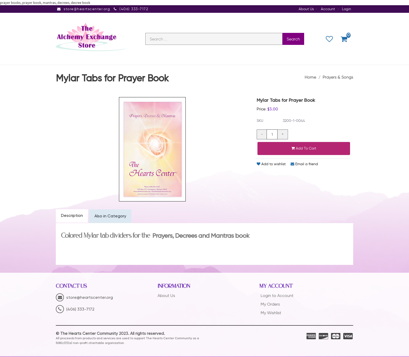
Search (293, 39)
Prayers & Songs (338, 77)
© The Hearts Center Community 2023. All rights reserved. (110, 334)
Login (346, 9)
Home (310, 77)
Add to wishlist (271, 165)
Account (328, 9)
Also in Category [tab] (111, 217)
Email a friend (304, 165)
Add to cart (303, 149)
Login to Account (277, 296)
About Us (306, 9)
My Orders (270, 304)
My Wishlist (271, 313)
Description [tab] (72, 217)
